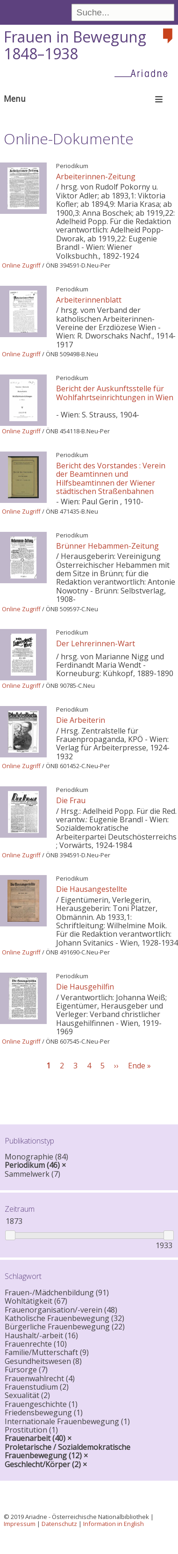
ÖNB (52, 265)
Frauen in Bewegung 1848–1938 (75, 45)
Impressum (20, 1523)
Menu (15, 98)
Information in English (113, 1523)
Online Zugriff (21, 265)
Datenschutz (59, 1523)
